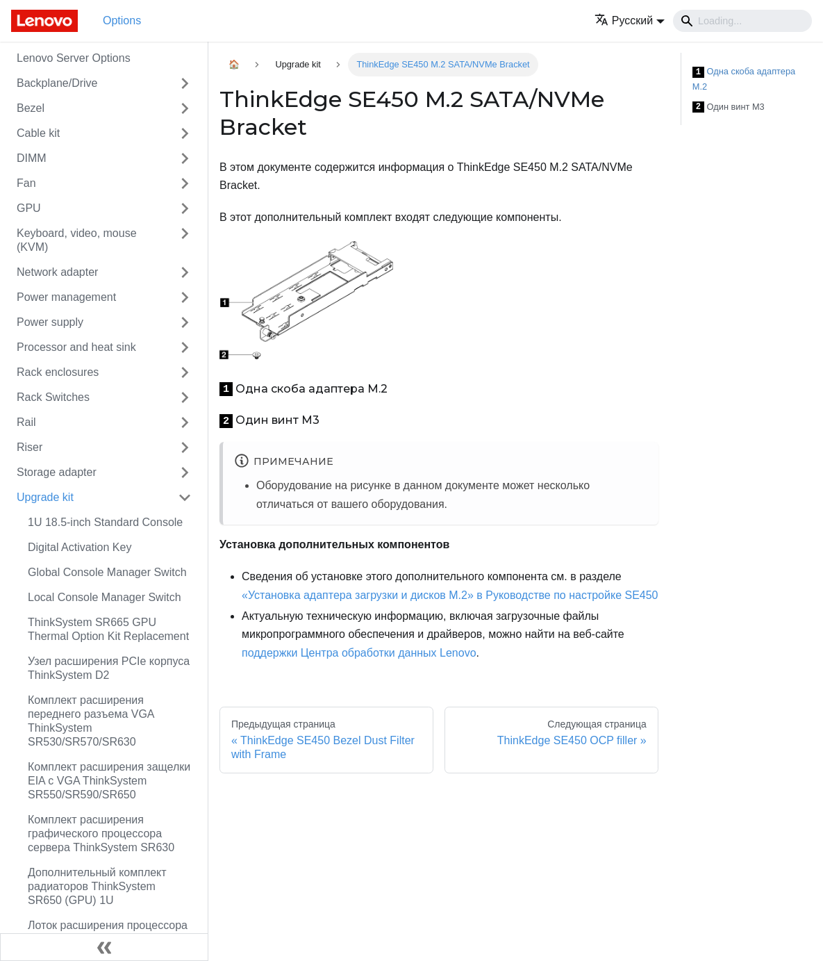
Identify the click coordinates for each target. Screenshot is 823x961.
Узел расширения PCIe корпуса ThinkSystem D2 (109, 668)
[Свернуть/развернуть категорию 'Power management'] (185, 297)
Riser (29, 447)
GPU (29, 208)
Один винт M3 (728, 107)
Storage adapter (57, 472)
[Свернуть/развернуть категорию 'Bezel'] (185, 108)
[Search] (742, 21)
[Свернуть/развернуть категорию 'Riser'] (185, 447)
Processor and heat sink (76, 347)
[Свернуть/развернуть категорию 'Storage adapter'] (185, 472)
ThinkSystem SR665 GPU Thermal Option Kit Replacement (108, 629)
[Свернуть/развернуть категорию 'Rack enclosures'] (185, 372)
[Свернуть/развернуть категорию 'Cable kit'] (185, 133)
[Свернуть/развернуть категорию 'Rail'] (185, 422)
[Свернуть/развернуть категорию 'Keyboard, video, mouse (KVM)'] (185, 240)
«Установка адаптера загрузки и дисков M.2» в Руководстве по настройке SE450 (450, 595)
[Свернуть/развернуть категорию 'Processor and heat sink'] (185, 347)
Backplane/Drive (57, 83)
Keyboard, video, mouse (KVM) (77, 240)
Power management (66, 297)
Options (122, 20)
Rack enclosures (58, 372)
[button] (630, 20)
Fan (26, 183)
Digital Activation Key (79, 547)
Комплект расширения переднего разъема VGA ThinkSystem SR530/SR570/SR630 (91, 721)
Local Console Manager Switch (104, 597)
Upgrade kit (45, 497)
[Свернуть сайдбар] (104, 947)
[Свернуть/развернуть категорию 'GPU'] (185, 208)
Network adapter (57, 272)
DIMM (32, 158)
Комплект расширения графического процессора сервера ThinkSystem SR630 (101, 833)
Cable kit (38, 133)
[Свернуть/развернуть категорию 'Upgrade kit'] (185, 497)
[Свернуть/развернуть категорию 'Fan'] (185, 183)
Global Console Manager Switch (107, 572)
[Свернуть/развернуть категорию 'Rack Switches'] (185, 397)
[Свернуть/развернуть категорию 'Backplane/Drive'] (185, 83)
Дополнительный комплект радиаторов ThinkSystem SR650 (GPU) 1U (97, 886)
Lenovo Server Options (74, 58)
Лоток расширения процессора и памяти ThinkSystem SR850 (108, 932)
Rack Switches (53, 397)
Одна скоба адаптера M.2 (743, 79)
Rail (26, 422)
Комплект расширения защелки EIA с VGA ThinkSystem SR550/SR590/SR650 (109, 780)
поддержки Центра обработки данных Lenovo (359, 653)
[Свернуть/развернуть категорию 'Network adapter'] (185, 272)
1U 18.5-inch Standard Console (105, 522)
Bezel (30, 108)
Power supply (50, 322)
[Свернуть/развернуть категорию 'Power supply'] (185, 322)
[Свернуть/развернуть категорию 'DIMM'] (185, 158)
